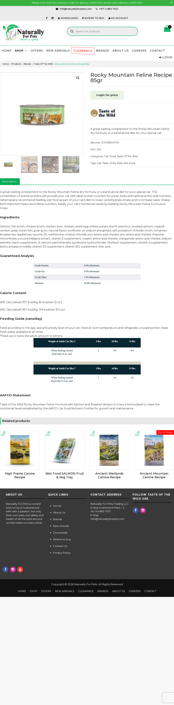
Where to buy (62, 539)
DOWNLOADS (68, 18)
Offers (37, 50)
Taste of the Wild (112, 163)
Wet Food (129, 163)
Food (113, 156)
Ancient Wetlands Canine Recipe (109, 475)
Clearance (82, 50)
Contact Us (60, 546)
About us (120, 50)
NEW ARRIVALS (58, 50)
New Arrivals (61, 526)
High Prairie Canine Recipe (20, 475)
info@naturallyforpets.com (75, 8)
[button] (78, 78)
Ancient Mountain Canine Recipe (154, 475)
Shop (21, 50)
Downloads (60, 532)
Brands (102, 50)
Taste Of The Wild (127, 156)
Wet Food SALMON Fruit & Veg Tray (64, 475)
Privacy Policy (61, 552)
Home (6, 50)
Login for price (107, 95)
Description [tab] (9, 181)
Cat (106, 156)
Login (165, 57)
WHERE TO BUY (93, 18)
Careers (139, 50)
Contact (157, 50)
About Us (59, 512)
